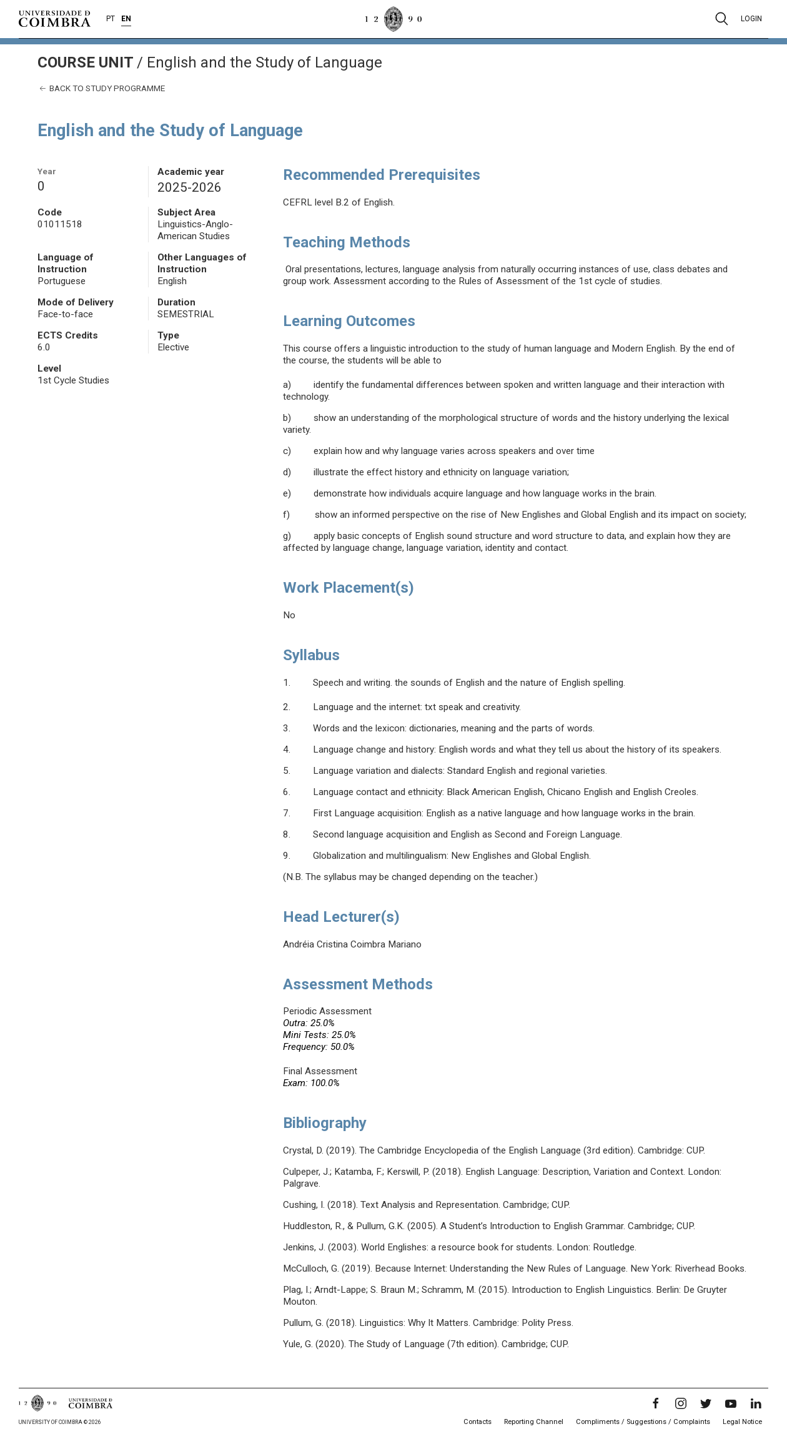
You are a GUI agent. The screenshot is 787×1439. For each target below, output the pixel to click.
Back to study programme (101, 88)
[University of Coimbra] (55, 18)
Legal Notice (742, 1422)
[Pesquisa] (721, 19)
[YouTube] (730, 1403)
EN (126, 18)
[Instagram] (680, 1403)
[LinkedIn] (755, 1403)
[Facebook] (655, 1403)
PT (110, 18)
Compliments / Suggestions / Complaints (643, 1422)
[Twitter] (705, 1403)
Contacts (477, 1422)
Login (751, 18)
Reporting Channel (533, 1422)
